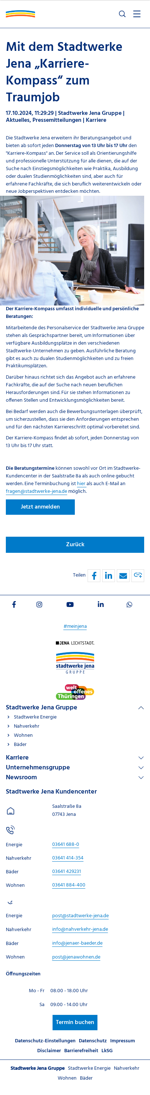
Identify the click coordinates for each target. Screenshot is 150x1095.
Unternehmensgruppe (38, 768)
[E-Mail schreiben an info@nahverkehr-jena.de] (80, 929)
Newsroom (21, 778)
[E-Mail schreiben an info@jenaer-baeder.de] (77, 943)
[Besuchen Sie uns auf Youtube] (70, 605)
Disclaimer (49, 1051)
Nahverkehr (26, 726)
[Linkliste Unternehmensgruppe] (75, 768)
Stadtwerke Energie (35, 717)
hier (81, 484)
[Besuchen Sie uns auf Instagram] (39, 605)
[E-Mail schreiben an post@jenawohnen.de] (76, 957)
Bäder (20, 744)
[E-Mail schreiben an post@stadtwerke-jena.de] (80, 916)
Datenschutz (93, 1041)
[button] (94, 576)
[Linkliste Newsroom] (75, 778)
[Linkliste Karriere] (75, 758)
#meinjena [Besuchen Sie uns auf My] (75, 626)
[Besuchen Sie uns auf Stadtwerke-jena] (75, 687)
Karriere (17, 758)
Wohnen (23, 735)
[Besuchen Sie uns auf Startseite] (75, 645)
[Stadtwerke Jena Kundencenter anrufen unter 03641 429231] (66, 871)
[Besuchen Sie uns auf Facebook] (14, 605)
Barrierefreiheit (81, 1051)
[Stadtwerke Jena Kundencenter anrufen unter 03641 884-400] (68, 885)
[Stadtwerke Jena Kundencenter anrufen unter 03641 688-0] (65, 844)
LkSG (107, 1051)
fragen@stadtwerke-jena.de (36, 491)
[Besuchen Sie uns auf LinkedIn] (101, 605)
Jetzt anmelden (40, 507)
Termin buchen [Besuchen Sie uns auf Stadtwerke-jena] (75, 1022)
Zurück (75, 545)
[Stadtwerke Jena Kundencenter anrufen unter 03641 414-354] (68, 858)
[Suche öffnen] (122, 14)
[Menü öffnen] (137, 14)
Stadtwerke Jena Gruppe (41, 708)
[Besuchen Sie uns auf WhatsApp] (129, 605)
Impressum (122, 1041)
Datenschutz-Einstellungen (45, 1041)
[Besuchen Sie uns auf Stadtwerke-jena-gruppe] (75, 655)
